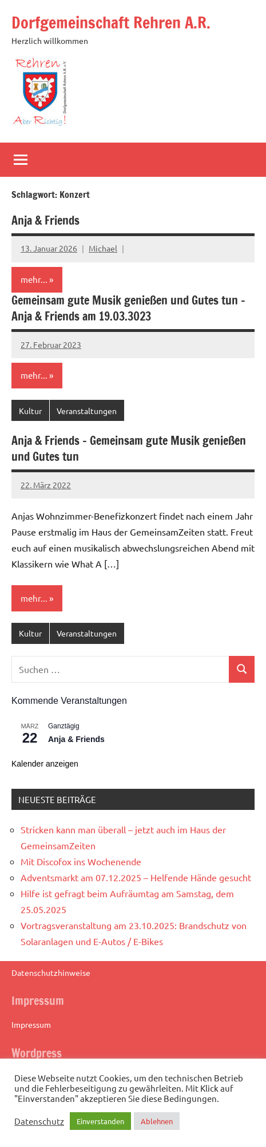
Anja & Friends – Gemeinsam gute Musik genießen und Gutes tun (128, 448)
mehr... (34, 279)
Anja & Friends (45, 220)
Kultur (30, 411)
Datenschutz (39, 1121)
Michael (103, 248)
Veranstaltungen (87, 411)
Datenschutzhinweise (50, 972)
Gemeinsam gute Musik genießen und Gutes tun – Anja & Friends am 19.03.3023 (128, 308)
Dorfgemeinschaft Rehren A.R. (111, 22)
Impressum (31, 1024)
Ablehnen (157, 1121)
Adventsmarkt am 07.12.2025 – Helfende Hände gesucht (136, 877)
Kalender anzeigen (44, 763)
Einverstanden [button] (100, 1121)
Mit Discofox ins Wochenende (81, 861)
